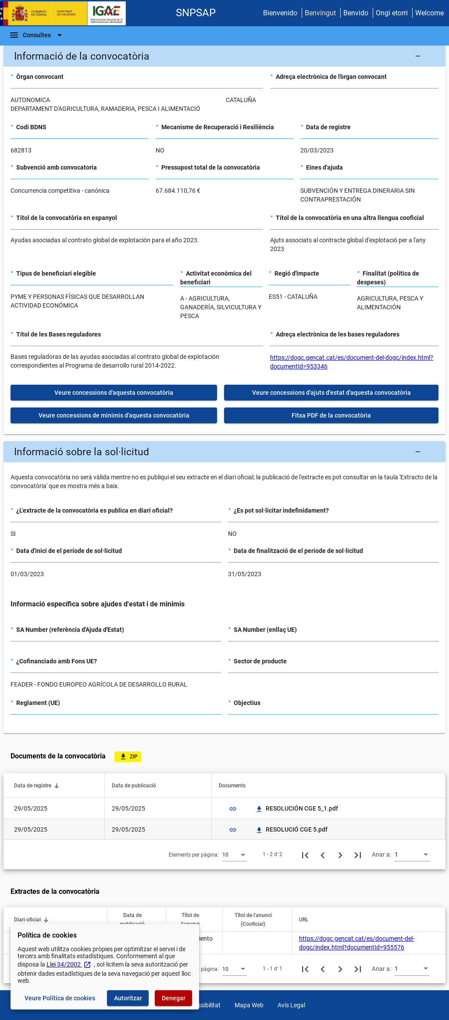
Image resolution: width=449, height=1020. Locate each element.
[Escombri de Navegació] (37, 35)
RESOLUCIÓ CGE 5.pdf (291, 829)
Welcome (429, 13)
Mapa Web (249, 1005)
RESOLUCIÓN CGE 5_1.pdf (296, 808)
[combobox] (234, 854)
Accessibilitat (203, 1005)
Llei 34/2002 (68, 964)
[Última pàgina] (358, 854)
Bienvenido (280, 13)
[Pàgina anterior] (322, 854)
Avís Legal (291, 1005)
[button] (224, 56)
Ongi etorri (392, 13)
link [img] (233, 809)
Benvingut (320, 13)
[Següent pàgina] (340, 854)
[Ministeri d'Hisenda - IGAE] (67, 13)
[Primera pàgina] (305, 854)
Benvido (355, 13)
